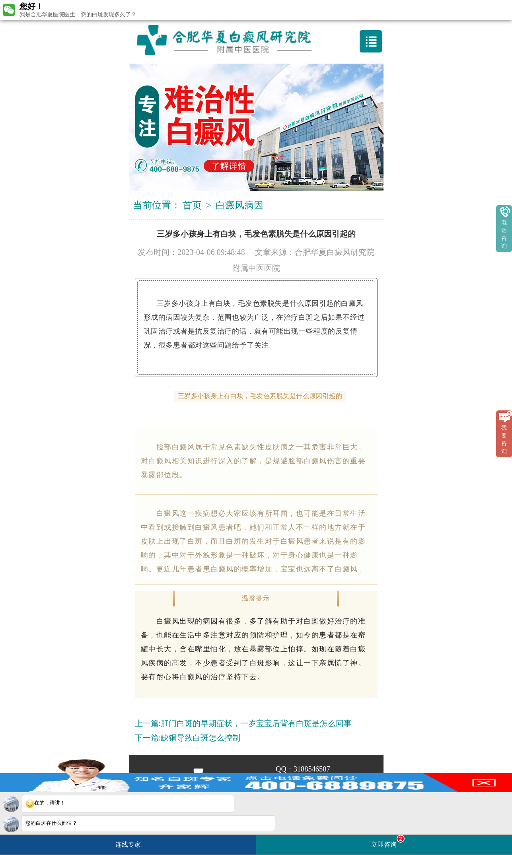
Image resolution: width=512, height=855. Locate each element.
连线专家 (128, 844)
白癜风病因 (239, 205)
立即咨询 (388, 841)
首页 (192, 205)
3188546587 (312, 769)
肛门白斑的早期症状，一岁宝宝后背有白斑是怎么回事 (256, 723)
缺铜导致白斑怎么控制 (200, 737)
